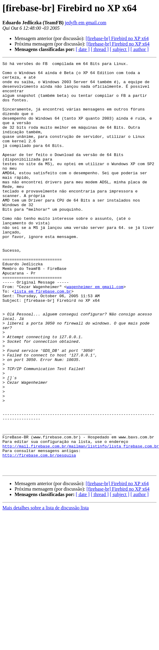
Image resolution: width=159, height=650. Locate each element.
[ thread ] (100, 49)
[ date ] (82, 49)
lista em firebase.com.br (42, 337)
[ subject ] (119, 49)
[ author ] (139, 49)
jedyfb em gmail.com (85, 22)
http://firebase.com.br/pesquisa (120, 529)
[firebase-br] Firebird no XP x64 (117, 38)
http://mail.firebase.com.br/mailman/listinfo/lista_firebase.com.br (80, 523)
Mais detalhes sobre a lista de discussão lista (45, 584)
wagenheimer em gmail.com (95, 332)
